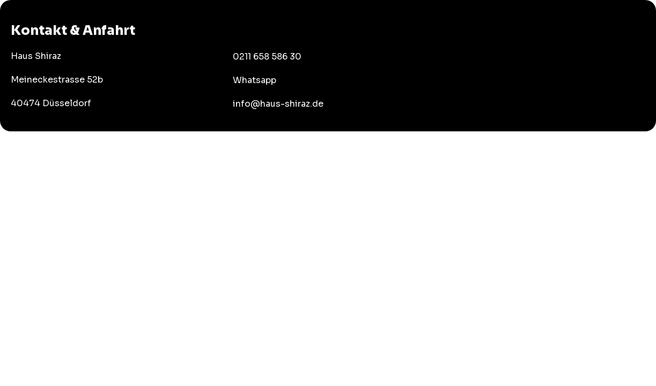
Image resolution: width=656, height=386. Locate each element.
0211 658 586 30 (267, 56)
